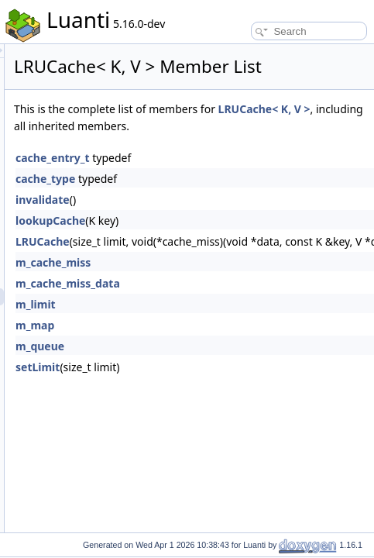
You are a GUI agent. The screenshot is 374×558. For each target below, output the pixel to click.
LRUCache (214, 280)
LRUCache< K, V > (300, 147)
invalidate (214, 238)
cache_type (216, 217)
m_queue (211, 384)
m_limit (207, 343)
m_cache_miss (224, 301)
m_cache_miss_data (239, 322)
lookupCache (221, 259)
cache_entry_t (224, 196)
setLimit (209, 405)
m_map (206, 363)
